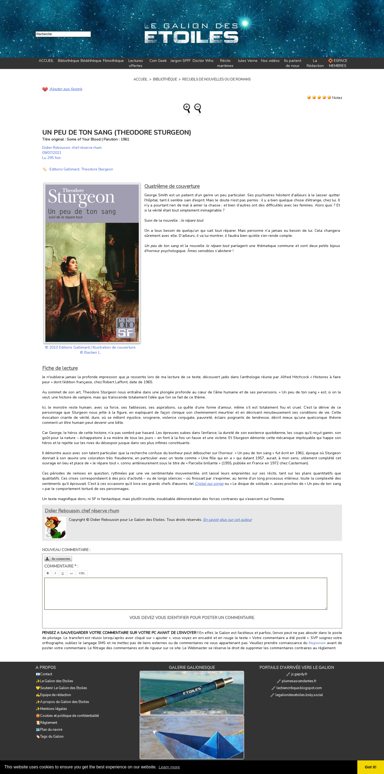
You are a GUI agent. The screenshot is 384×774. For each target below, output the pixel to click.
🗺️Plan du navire (48, 720)
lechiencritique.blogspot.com (296, 685)
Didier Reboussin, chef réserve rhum (73, 147)
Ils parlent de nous (292, 63)
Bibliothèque (68, 60)
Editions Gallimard (65, 168)
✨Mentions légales (51, 702)
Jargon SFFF (181, 60)
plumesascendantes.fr (296, 679)
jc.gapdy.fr (296, 673)
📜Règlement (46, 714)
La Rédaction (315, 63)
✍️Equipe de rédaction (53, 690)
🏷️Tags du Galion (49, 726)
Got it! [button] (371, 767)
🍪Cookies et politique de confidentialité (66, 708)
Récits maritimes (225, 63)
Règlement (318, 642)
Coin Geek (158, 60)
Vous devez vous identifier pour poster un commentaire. (192, 617)
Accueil (140, 79)
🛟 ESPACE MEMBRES (337, 63)
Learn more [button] (170, 767)
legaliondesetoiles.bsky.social (296, 690)
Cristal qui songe (209, 483)
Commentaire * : (61, 565)
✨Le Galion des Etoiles (54, 679)
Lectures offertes (135, 63)
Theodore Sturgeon (99, 168)
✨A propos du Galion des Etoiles (62, 696)
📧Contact (43, 673)
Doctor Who (203, 60)
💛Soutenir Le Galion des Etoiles (61, 685)
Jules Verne (248, 60)
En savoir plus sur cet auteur (227, 518)
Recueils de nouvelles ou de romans (216, 79)
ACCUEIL (46, 60)
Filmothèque (113, 60)
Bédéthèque (91, 60)
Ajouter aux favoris (65, 88)
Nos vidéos (270, 60)
